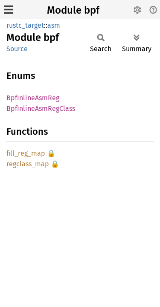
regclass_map (27, 164)
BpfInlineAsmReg (32, 98)
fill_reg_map (25, 153)
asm (53, 25)
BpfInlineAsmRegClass (40, 108)
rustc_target (25, 25)
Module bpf (73, 10)
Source (17, 49)
